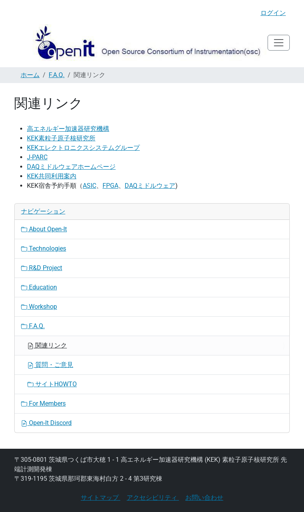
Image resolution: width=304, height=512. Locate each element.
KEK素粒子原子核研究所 (61, 138)
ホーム (30, 75)
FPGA (110, 185)
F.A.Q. (57, 75)
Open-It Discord (46, 423)
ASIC (89, 185)
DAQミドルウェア (150, 185)
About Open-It (44, 229)
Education (39, 287)
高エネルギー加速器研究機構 (68, 128)
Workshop (39, 306)
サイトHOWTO (52, 384)
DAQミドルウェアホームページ (71, 166)
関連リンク (47, 345)
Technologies (43, 248)
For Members (43, 403)
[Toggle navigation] (279, 43)
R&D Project (41, 268)
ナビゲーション (43, 211)
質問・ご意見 (50, 364)
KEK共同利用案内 (51, 176)
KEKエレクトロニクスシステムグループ (83, 147)
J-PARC (37, 157)
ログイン (273, 13)
